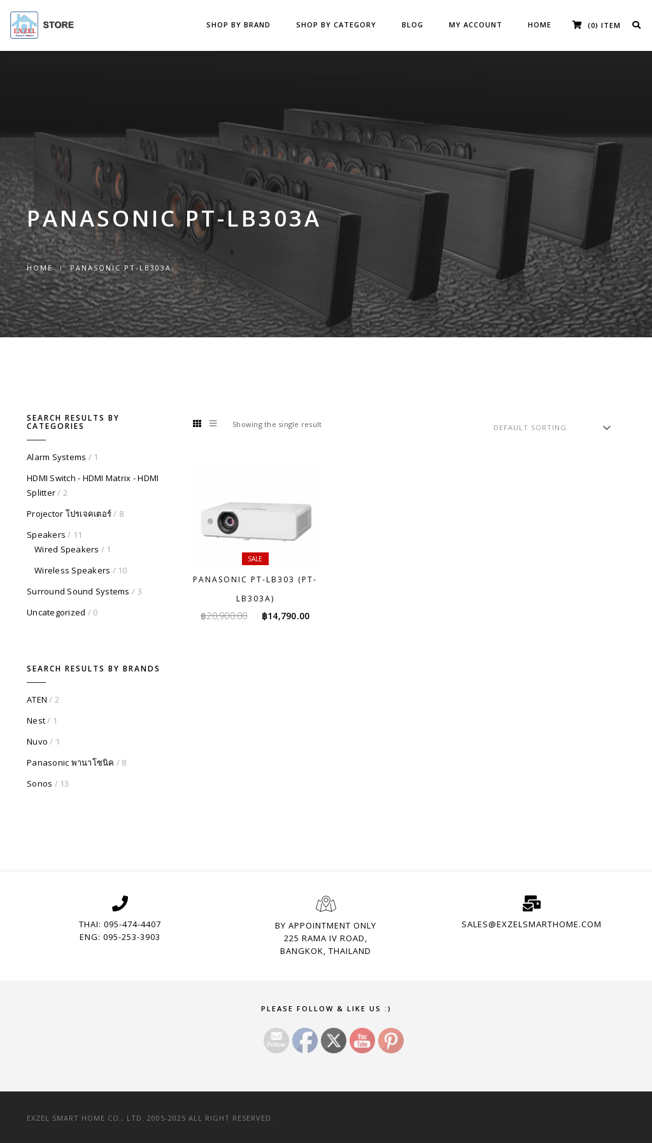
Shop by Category (336, 24)
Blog (412, 24)
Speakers (46, 534)
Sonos (39, 783)
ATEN (37, 699)
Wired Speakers (66, 549)
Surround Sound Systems (78, 591)
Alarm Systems (56, 457)
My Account (475, 24)
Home (539, 24)
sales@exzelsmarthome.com (532, 924)
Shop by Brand (238, 24)
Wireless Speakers (72, 570)
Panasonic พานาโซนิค (71, 762)
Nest (36, 720)
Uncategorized (56, 612)
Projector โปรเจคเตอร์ (69, 513)
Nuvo (37, 741)
